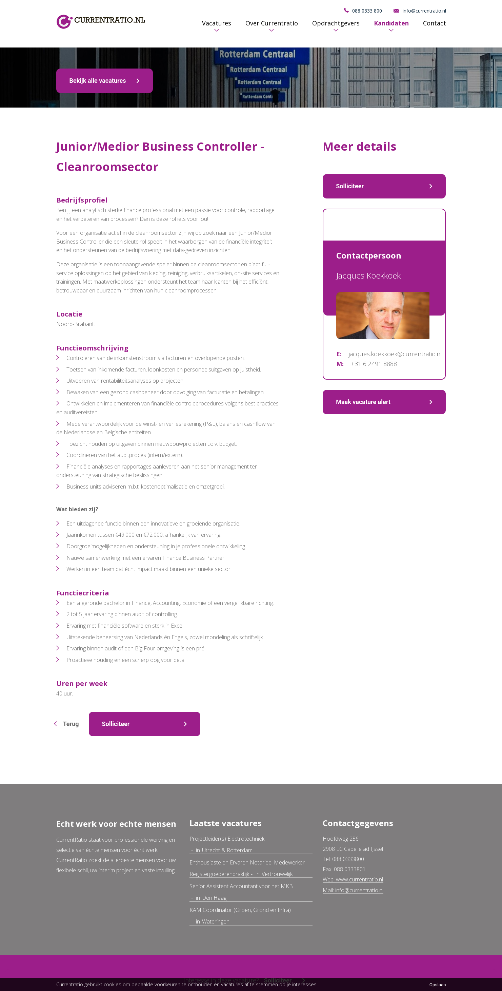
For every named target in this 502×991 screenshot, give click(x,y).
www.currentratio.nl (359, 879)
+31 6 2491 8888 (374, 364)
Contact (434, 23)
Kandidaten (391, 23)
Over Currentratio (271, 23)
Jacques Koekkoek (368, 275)
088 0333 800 (367, 10)
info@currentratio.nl (424, 10)
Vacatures (216, 23)
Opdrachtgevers (336, 23)
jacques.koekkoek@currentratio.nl (395, 354)
